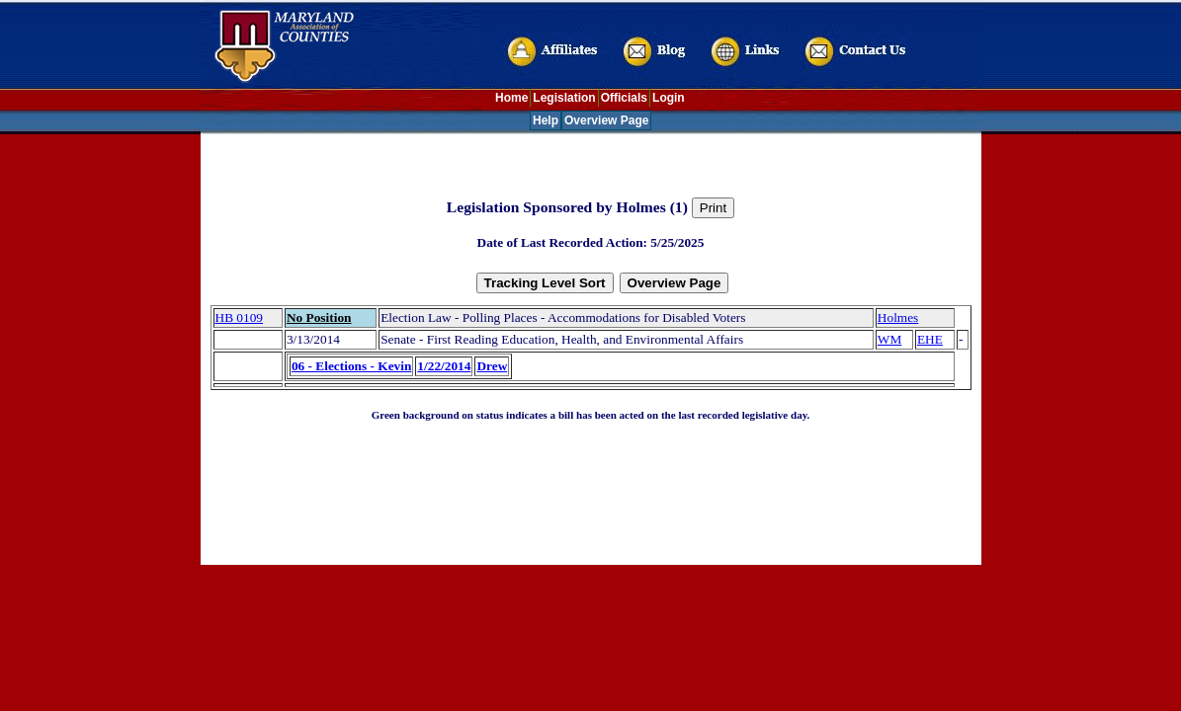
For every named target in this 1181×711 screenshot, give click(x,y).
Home (511, 98)
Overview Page (606, 120)
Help (545, 120)
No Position (319, 317)
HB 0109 (239, 317)
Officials (624, 98)
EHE (930, 339)
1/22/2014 (443, 365)
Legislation (564, 98)
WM (889, 339)
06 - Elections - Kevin (351, 365)
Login (668, 98)
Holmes (898, 317)
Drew (491, 365)
